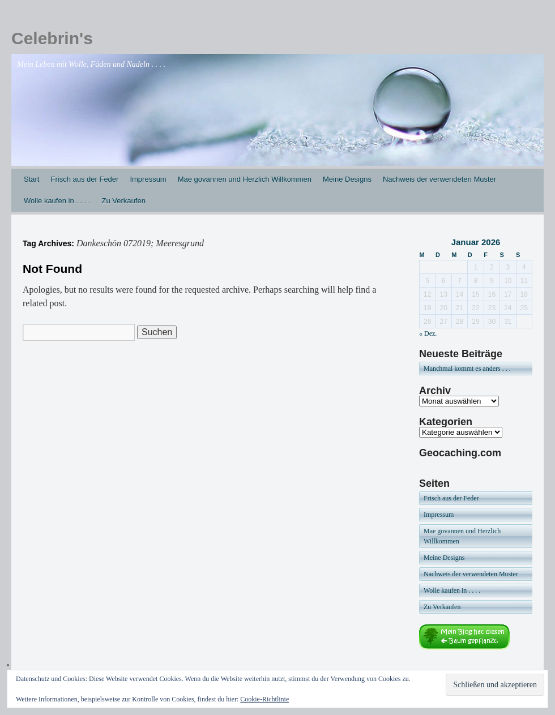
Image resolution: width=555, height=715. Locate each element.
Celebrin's (52, 38)
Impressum (148, 179)
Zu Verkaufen (124, 200)
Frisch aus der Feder (84, 179)
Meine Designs (347, 179)
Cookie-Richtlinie (264, 699)
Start (31, 179)
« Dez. (428, 333)
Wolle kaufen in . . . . (57, 200)
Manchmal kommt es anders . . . (467, 369)
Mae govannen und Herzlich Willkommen (244, 179)
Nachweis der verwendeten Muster (439, 179)
